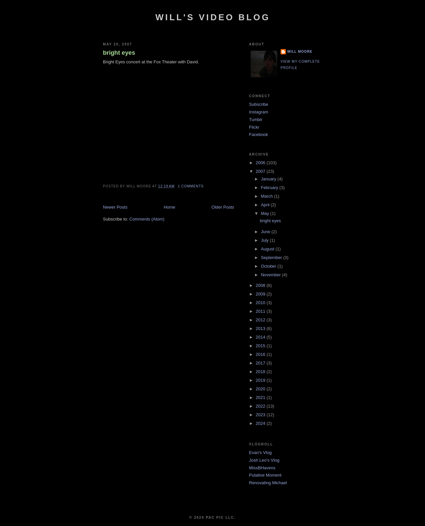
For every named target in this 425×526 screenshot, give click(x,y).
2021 (261, 397)
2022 (261, 406)
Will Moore (299, 51)
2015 (261, 345)
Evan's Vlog (260, 452)
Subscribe (258, 104)
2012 (261, 319)
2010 (261, 302)
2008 (261, 285)
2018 (261, 371)
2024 (261, 423)
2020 (261, 388)
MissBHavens (262, 467)
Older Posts (223, 207)
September (272, 257)
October (269, 266)
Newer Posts (115, 207)
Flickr (254, 127)
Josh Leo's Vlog (264, 460)
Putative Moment (265, 475)
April (266, 204)
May (265, 213)
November (271, 274)
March (267, 196)
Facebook (258, 134)
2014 (261, 337)
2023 (261, 414)
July (265, 240)
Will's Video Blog (212, 17)
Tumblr (255, 119)
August (268, 248)
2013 (261, 328)
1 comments (191, 186)
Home (169, 207)
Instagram (258, 111)
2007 (261, 171)
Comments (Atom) (146, 219)
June (266, 231)
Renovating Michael (268, 482)
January (269, 178)
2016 (261, 354)
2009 (261, 294)
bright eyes (119, 52)
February (270, 187)
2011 (261, 311)
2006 (261, 162)
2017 (261, 363)
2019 (261, 380)
